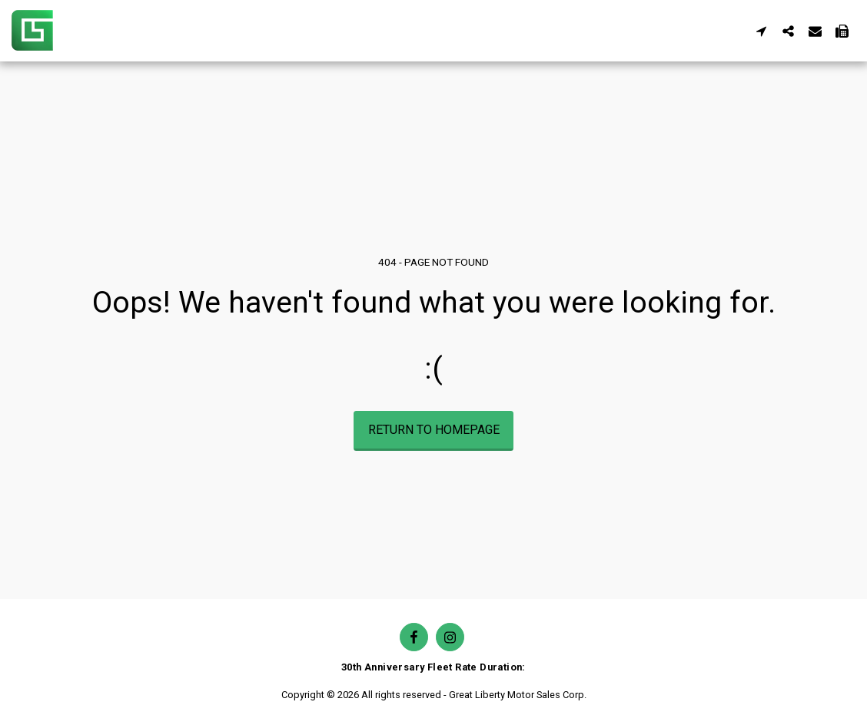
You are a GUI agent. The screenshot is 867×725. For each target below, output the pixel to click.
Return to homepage (434, 429)
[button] (761, 31)
